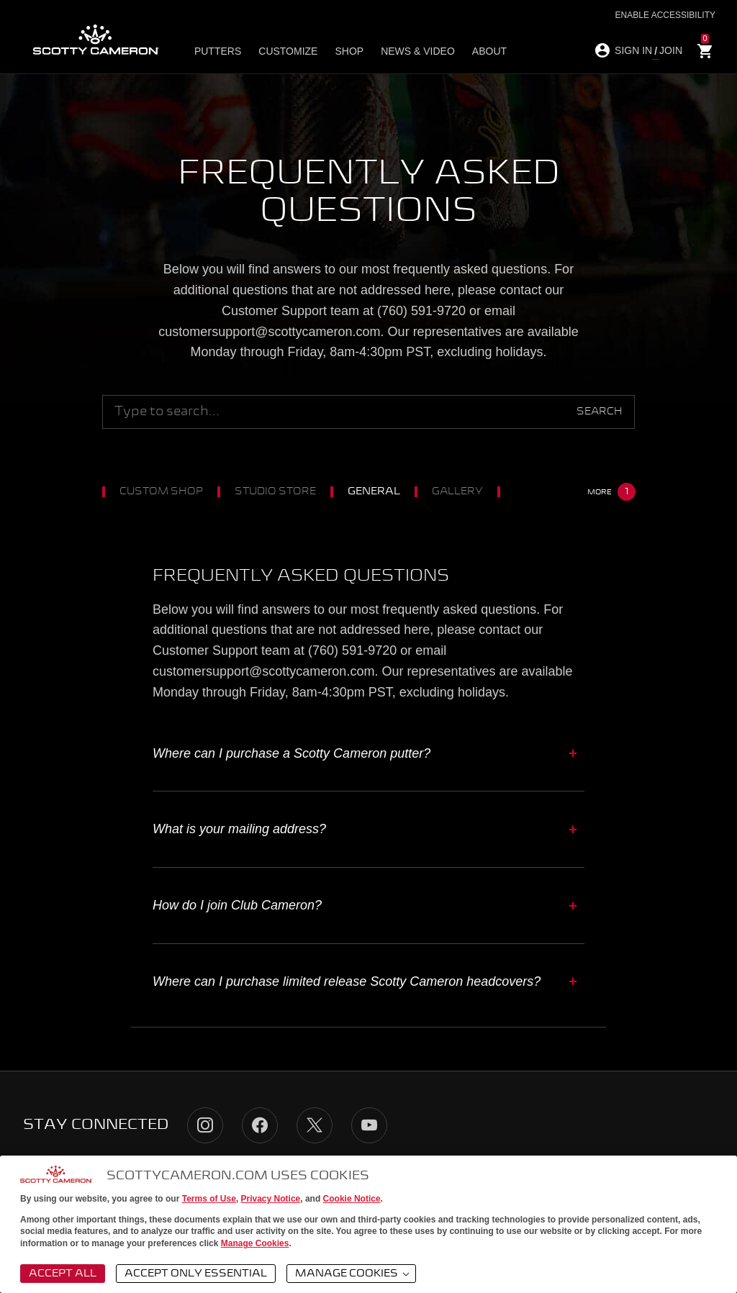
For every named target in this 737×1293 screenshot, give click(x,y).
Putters (217, 51)
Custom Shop (168, 491)
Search (600, 412)
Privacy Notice (271, 1199)
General (381, 491)
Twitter (315, 1125)
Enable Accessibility (665, 15)
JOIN (670, 50)
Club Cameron (566, 491)
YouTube (369, 1125)
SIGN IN (633, 50)
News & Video (418, 51)
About (489, 51)
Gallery (464, 491)
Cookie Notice (352, 1199)
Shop (349, 51)
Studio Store (282, 491)
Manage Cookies (255, 1243)
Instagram (205, 1125)
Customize (287, 51)
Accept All (62, 1274)
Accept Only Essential (196, 1274)
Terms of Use (209, 1199)
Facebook (260, 1125)
